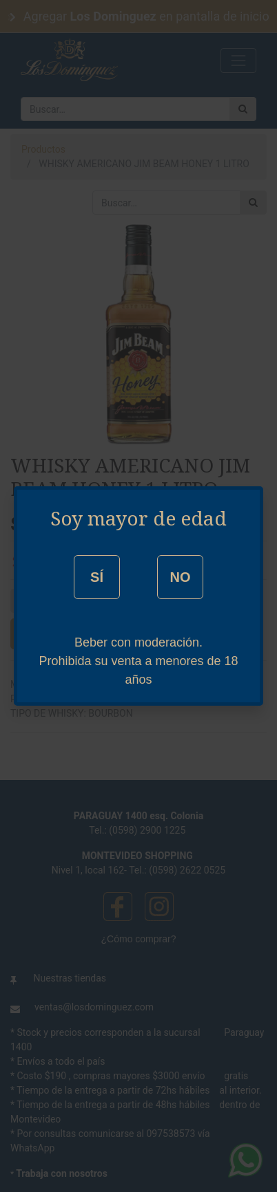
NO (180, 577)
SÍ (96, 577)
